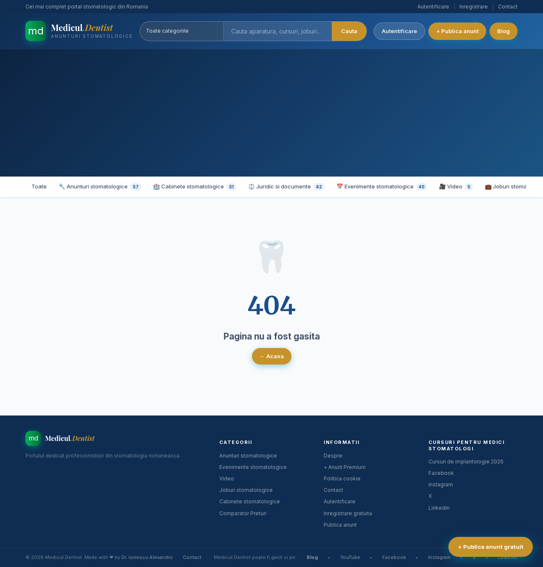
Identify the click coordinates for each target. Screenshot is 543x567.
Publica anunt (340, 525)
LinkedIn (439, 508)
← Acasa (272, 356)
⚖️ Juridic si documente (286, 187)
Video (226, 478)
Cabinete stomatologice (249, 501)
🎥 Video (456, 187)
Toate (39, 186)
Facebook (441, 473)
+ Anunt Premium (345, 467)
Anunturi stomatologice (248, 455)
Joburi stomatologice (246, 490)
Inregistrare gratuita (348, 513)
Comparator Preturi (242, 513)
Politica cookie (342, 478)
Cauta (349, 31)
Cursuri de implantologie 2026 (466, 461)
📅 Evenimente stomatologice (381, 187)
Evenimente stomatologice (253, 467)
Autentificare (433, 6)
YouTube (350, 557)
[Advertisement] (271, 112)
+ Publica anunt (457, 31)
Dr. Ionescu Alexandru (147, 557)
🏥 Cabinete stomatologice (194, 187)
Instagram (440, 484)
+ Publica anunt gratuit (490, 546)
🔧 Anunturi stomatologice (100, 187)
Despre (333, 455)
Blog (503, 31)
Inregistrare (473, 6)
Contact (508, 6)
